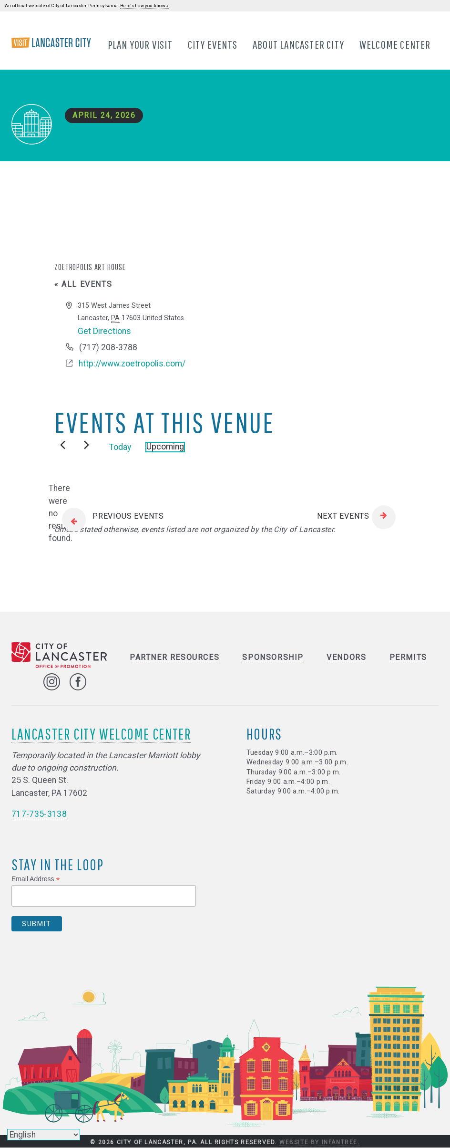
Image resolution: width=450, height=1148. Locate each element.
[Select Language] (43, 1134)
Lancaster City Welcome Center (101, 733)
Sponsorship (273, 657)
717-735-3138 (39, 814)
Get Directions (104, 331)
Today (120, 447)
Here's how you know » (144, 5)
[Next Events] (86, 445)
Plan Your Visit (140, 44)
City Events (212, 44)
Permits (408, 657)
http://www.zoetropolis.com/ (132, 364)
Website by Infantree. (319, 1142)
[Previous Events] (62, 445)
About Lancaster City (298, 44)
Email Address (35, 879)
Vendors (346, 657)
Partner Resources (174, 657)
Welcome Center (395, 44)
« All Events (83, 284)
